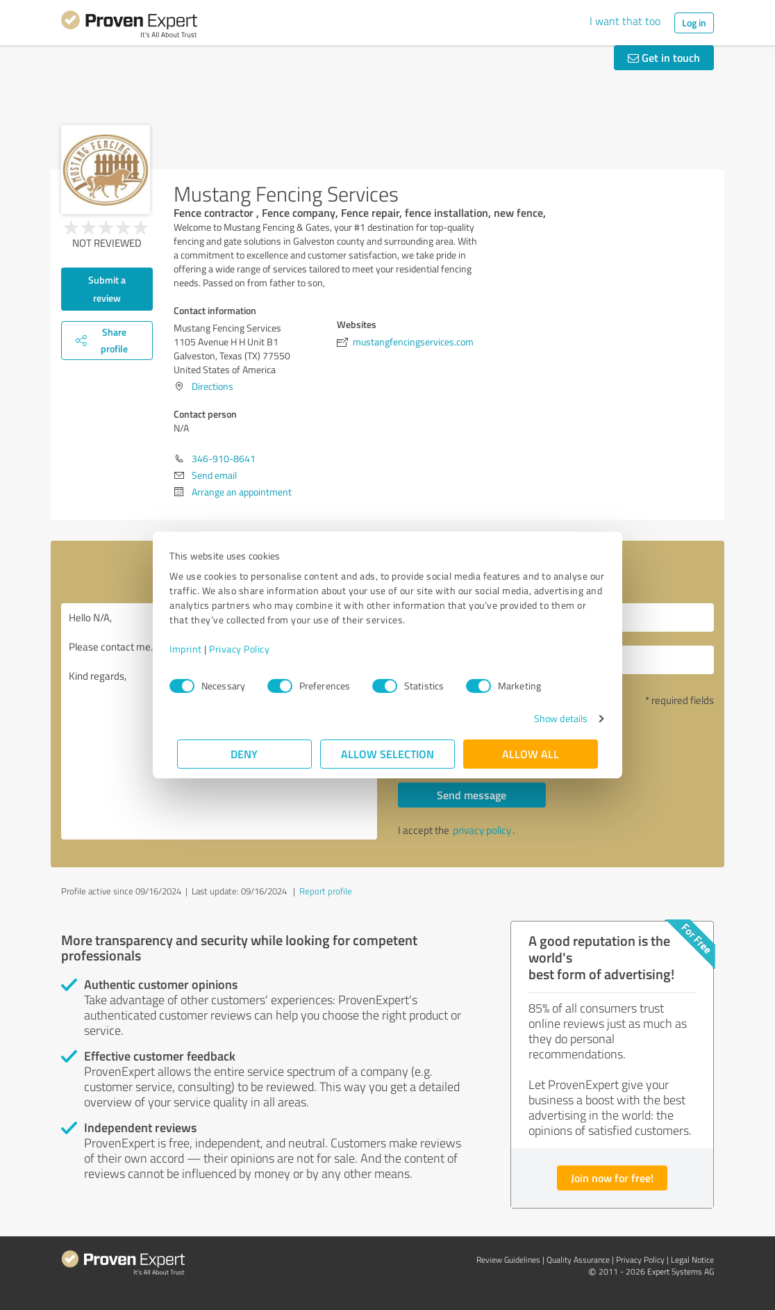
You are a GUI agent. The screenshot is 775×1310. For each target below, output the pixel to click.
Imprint (193, 648)
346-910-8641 (224, 458)
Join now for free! (612, 1178)
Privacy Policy (247, 648)
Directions (212, 386)
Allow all (530, 754)
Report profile (325, 891)
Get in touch (664, 57)
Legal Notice (692, 1260)
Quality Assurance (578, 1260)
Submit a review (107, 288)
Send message (471, 795)
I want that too (625, 20)
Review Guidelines (508, 1260)
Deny (244, 754)
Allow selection (387, 754)
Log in (694, 22)
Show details (553, 718)
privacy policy (482, 830)
